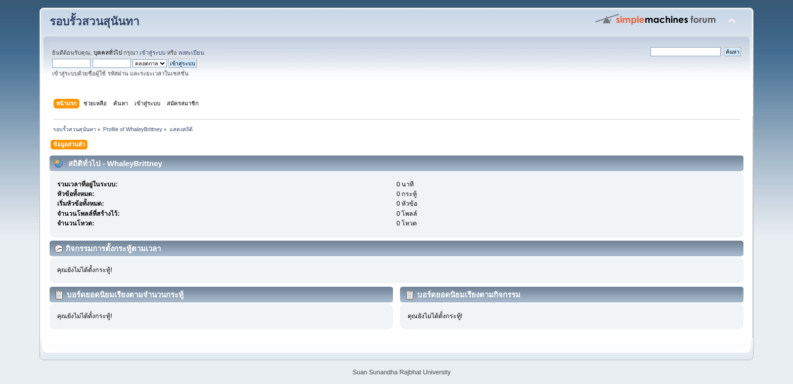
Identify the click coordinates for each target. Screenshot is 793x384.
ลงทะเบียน (191, 53)
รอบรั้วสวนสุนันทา (95, 21)
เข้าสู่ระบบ (152, 53)
